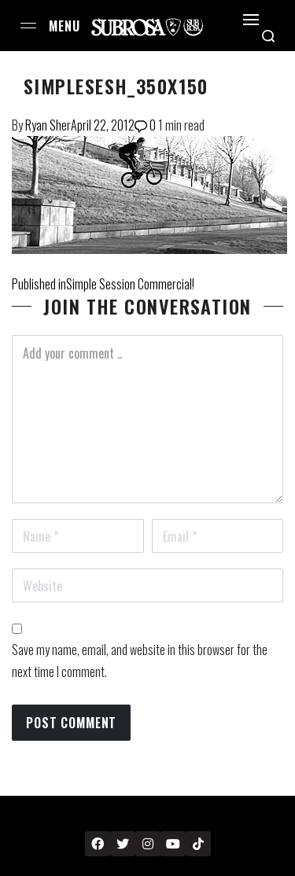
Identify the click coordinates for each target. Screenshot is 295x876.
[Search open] (268, 36)
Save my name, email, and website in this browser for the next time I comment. (139, 660)
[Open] (251, 19)
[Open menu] (28, 25)
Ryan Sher (48, 125)
